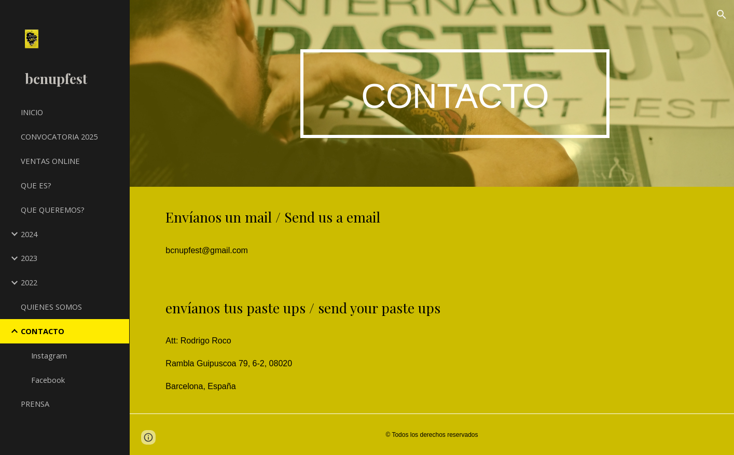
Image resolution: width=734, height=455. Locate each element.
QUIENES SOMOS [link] (51, 306)
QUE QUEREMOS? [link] (53, 209)
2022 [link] (29, 282)
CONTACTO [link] (42, 331)
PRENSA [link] (35, 403)
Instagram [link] (49, 355)
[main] (455, 93)
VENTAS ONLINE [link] (50, 161)
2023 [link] (29, 258)
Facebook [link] (48, 380)
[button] (721, 14)
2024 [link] (29, 234)
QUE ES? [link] (36, 185)
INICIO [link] (32, 112)
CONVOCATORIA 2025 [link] (59, 136)
